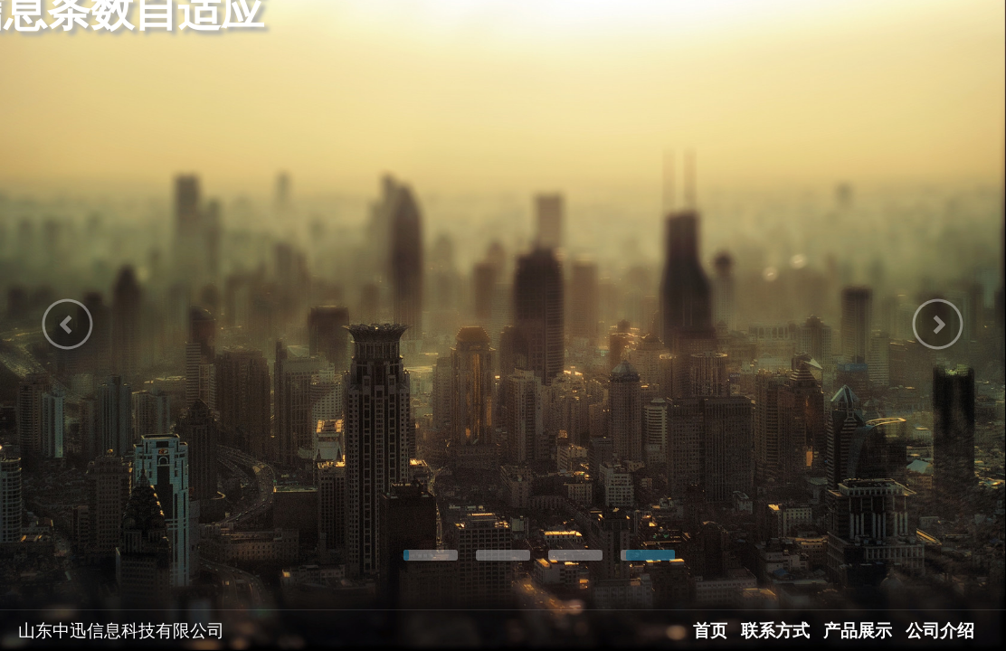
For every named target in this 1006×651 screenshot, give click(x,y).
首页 (710, 630)
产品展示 (857, 630)
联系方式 (775, 630)
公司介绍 (940, 630)
